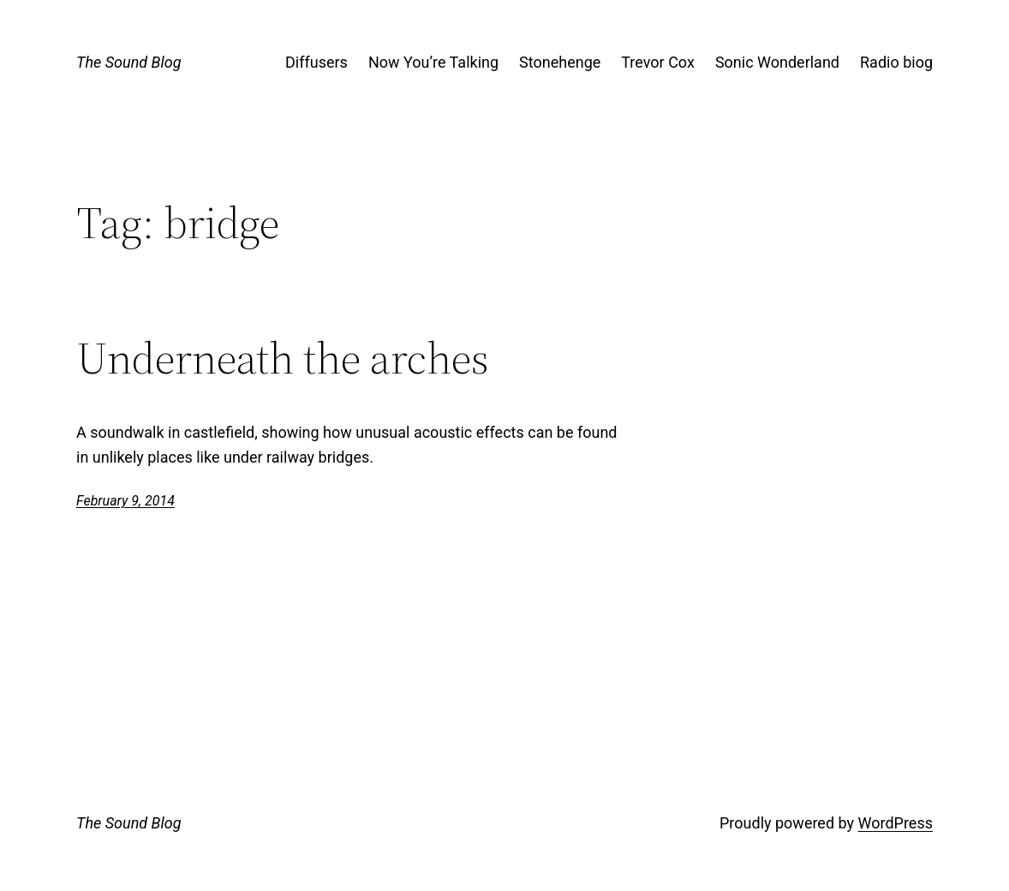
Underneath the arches (282, 358)
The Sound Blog (128, 62)
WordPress (895, 823)
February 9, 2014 (125, 501)
